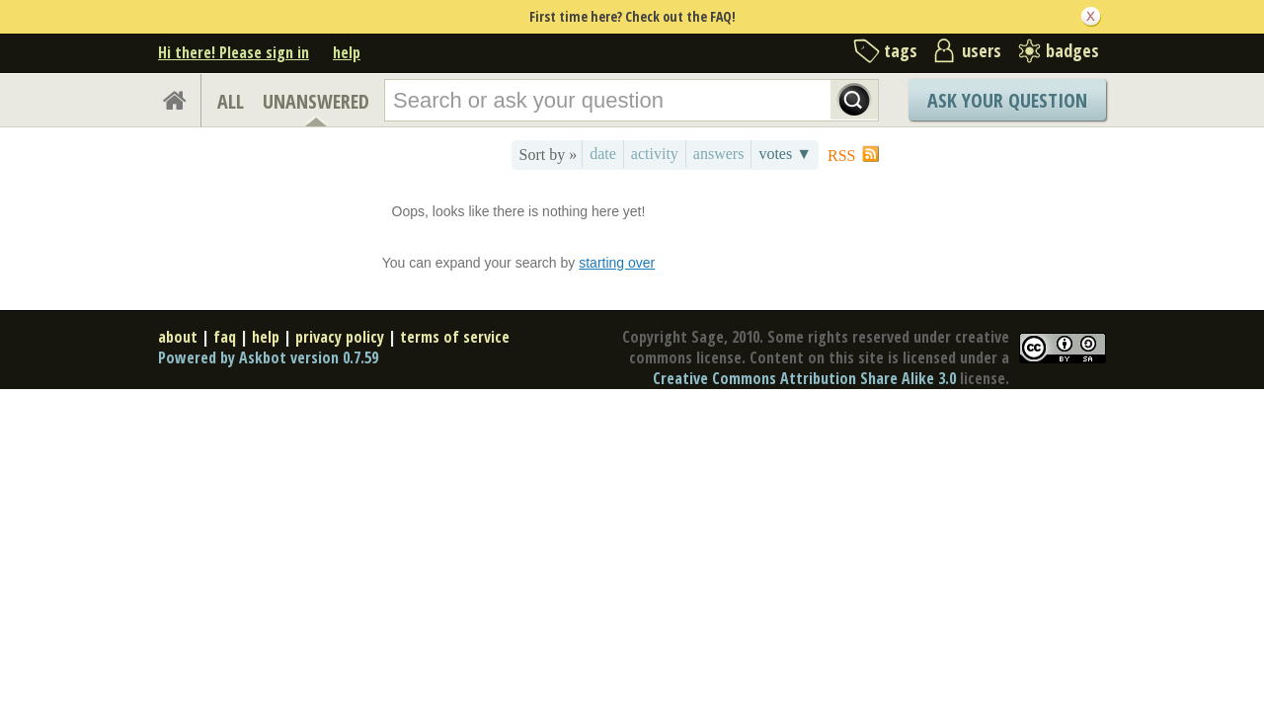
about (178, 337)
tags (900, 50)
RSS (841, 155)
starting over (617, 263)
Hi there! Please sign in (233, 52)
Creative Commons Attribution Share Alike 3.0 (804, 378)
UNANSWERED (316, 101)
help (346, 52)
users (981, 50)
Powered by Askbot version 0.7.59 (268, 357)
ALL (230, 101)
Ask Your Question (1007, 100)
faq (224, 337)
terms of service (455, 337)
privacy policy (339, 337)
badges (1072, 50)
